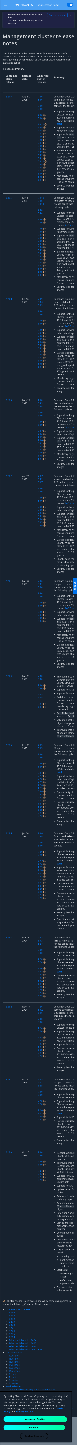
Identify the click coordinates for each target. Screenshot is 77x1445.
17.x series (14, 1355)
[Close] (66, 1410)
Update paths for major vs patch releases (30, 1392)
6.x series (13, 1380)
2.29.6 (12, 1312)
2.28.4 (12, 1337)
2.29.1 (12, 1327)
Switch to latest (57, 15)
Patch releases (13, 1386)
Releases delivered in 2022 (22, 1346)
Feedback (75, 586)
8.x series (13, 1374)
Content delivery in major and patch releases (32, 1389)
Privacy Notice (24, 1425)
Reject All (34, 1441)
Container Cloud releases (19, 1309)
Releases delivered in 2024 (22, 1340)
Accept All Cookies (35, 1433)
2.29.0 (12, 1330)
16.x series (14, 1358)
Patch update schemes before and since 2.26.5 (33, 1395)
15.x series (14, 1361)
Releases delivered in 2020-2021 (25, 1349)
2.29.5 (12, 1315)
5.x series (13, 1383)
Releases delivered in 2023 (22, 1343)
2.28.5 (12, 1334)
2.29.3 (12, 1321)
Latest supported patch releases (25, 1398)
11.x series (14, 1371)
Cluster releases (14, 1352)
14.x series (14, 1364)
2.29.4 (12, 1318)
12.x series (14, 1367)
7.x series (13, 1377)
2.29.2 (12, 1324)
